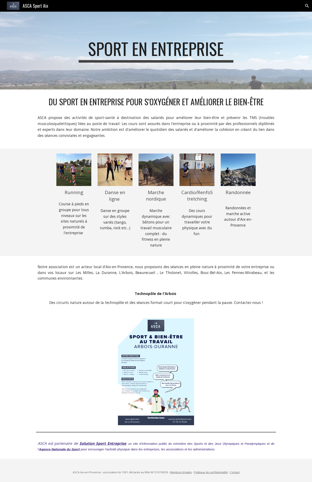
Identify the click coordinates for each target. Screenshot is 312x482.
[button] (307, 6)
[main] (156, 50)
